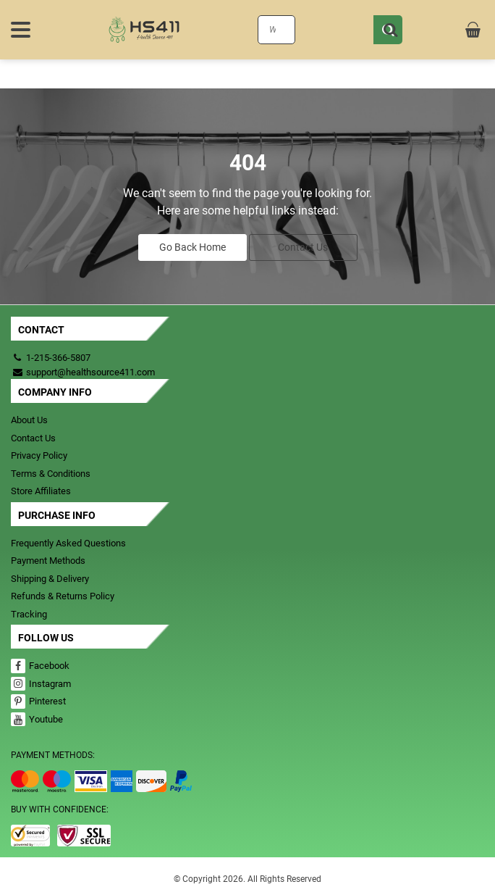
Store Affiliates (41, 491)
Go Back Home (192, 247)
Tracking (29, 614)
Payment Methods (48, 560)
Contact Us (303, 247)
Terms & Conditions (50, 473)
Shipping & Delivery (50, 578)
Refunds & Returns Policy (62, 596)
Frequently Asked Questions (68, 543)
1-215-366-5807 (58, 357)
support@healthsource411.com (83, 372)
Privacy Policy (39, 455)
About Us (29, 420)
